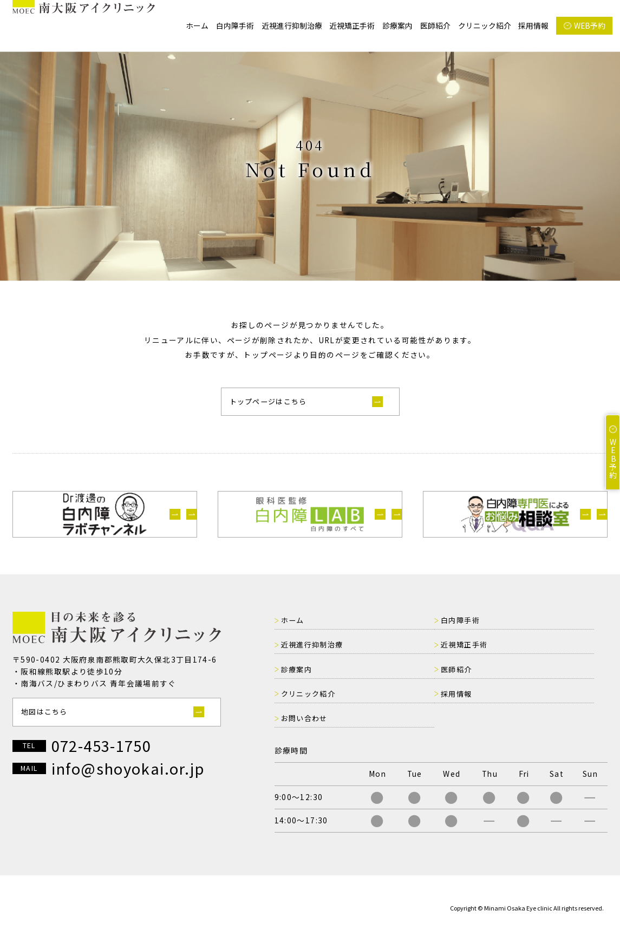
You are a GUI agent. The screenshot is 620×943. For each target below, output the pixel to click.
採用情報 (533, 25)
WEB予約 (589, 25)
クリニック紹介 (484, 25)
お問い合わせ (535, 693)
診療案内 (397, 25)
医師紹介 (435, 25)
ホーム (197, 25)
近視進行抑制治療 (292, 25)
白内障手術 (235, 25)
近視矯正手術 (352, 25)
